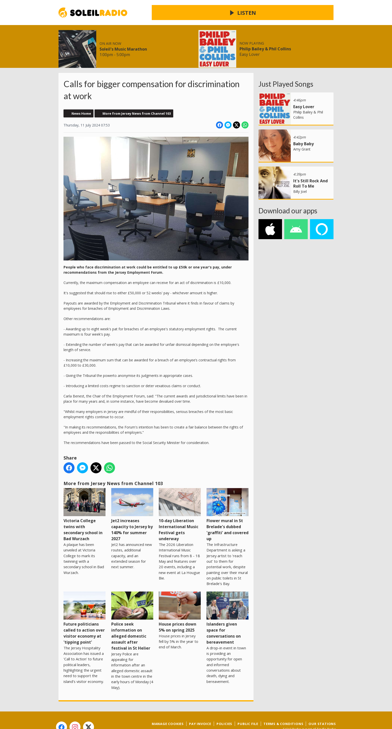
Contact (171, 42)
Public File (248, 705)
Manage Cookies (168, 705)
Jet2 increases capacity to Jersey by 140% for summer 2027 (132, 496)
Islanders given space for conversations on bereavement (227, 600)
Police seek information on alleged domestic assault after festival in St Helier (132, 603)
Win (149, 42)
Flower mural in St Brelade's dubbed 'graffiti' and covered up (227, 496)
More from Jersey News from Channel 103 (136, 95)
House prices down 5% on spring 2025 (180, 594)
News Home (81, 95)
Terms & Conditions (283, 705)
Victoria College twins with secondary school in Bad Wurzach (85, 496)
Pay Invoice (200, 705)
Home (69, 42)
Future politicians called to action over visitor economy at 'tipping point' (85, 600)
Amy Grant (301, 131)
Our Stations (322, 705)
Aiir (332, 716)
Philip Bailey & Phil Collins (299, 17)
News (90, 42)
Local (131, 42)
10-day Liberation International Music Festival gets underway (180, 496)
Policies (224, 705)
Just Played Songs (285, 66)
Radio (110, 42)
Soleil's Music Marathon (203, 17)
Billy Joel (300, 173)
